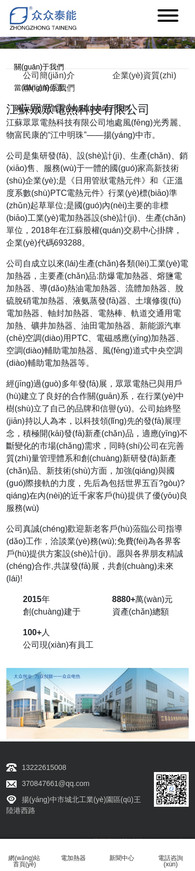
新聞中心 (122, 852)
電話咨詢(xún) (170, 855)
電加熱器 (73, 852)
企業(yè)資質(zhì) (144, 75)
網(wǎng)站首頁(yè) (24, 855)
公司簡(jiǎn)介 (49, 75)
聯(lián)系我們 (49, 87)
